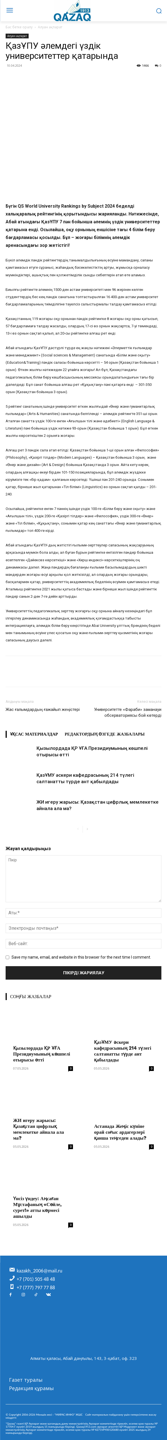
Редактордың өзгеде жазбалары (105, 734)
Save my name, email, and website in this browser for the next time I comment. (81, 957)
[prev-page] (78, 829)
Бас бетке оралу (19, 27)
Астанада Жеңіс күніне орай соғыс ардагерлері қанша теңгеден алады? (120, 1132)
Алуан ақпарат (50, 27)
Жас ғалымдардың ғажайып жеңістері (43, 709)
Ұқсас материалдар (34, 734)
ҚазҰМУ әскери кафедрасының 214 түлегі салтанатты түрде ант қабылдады (122, 1051)
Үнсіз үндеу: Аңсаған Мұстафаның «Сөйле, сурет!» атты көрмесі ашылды (37, 1207)
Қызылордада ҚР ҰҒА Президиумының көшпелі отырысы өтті (41, 1054)
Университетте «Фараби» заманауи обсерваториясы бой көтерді (127, 712)
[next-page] (87, 829)
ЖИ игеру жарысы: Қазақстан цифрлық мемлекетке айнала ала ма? (38, 1129)
